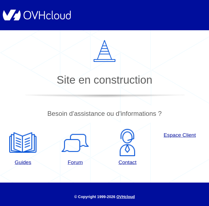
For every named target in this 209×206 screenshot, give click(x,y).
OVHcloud (125, 197)
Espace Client (180, 135)
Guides (22, 147)
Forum (75, 147)
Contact (127, 147)
